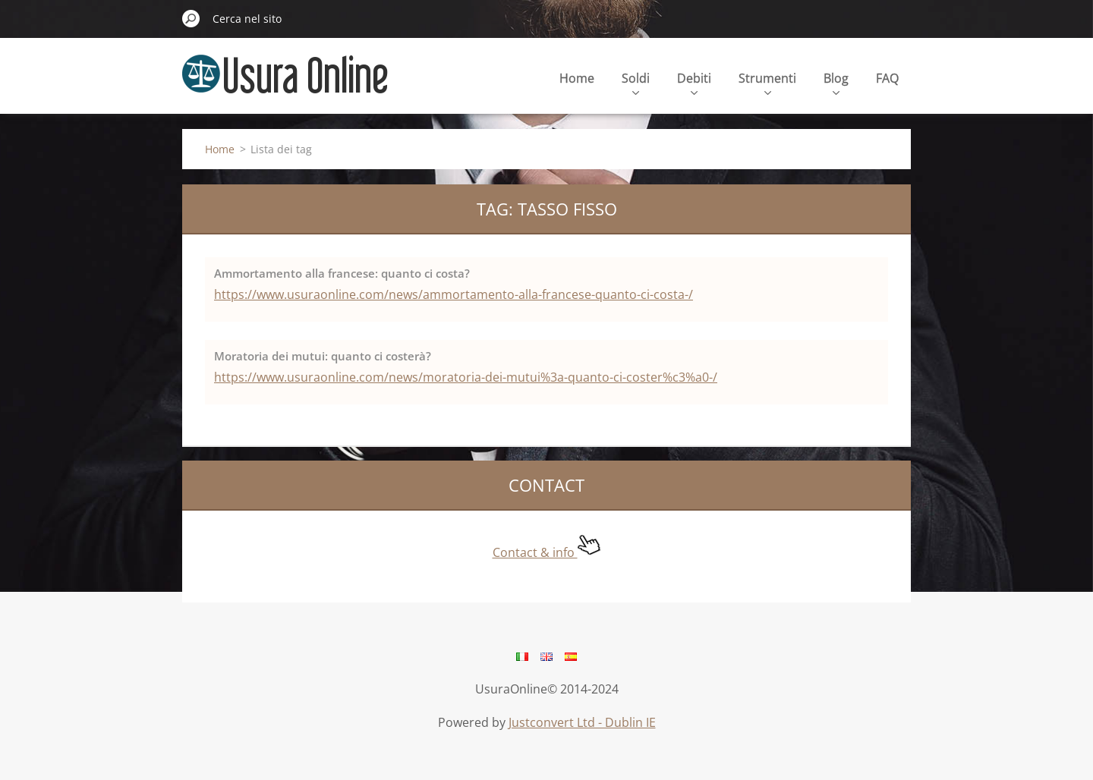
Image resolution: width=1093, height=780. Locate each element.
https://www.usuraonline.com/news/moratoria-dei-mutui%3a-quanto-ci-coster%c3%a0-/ (465, 377)
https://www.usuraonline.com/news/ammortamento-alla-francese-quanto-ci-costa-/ (453, 294)
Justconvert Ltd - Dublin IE (582, 722)
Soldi (636, 82)
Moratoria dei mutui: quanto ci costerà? (322, 355)
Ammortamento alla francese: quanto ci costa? (342, 273)
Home (576, 78)
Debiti (694, 82)
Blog (836, 82)
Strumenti (767, 82)
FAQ (887, 78)
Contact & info (547, 552)
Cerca (191, 18)
